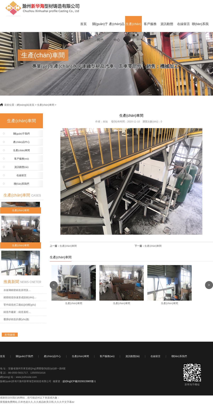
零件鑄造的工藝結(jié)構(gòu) (20, 304)
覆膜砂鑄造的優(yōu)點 (16, 319)
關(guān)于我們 (100, 27)
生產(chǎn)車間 (133, 27)
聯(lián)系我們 (200, 27)
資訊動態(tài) (166, 27)
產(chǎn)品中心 (116, 27)
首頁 (83, 24)
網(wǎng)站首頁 (25, 104)
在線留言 (183, 24)
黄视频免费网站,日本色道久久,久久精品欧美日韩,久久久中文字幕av (37, 401)
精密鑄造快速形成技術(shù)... (20, 297)
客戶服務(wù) (150, 27)
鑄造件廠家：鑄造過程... (17, 312)
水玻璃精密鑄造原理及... (17, 290)
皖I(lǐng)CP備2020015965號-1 (79, 381)
